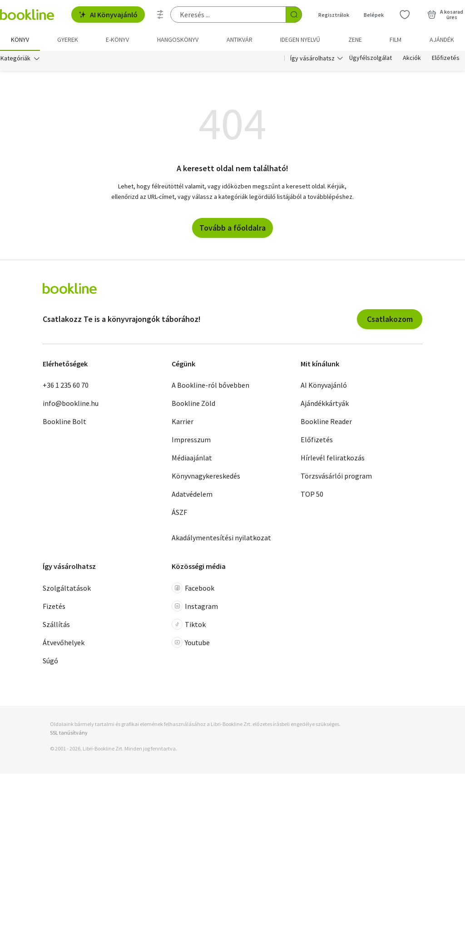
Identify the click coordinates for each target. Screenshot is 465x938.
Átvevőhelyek (63, 643)
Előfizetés (446, 58)
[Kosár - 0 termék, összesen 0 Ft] (445, 14)
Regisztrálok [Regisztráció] (333, 14)
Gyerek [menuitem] (67, 39)
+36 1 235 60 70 (66, 385)
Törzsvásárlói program (336, 476)
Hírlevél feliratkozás (333, 458)
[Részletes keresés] (160, 14)
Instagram (195, 607)
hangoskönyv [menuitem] (177, 39)
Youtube (191, 643)
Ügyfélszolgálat (370, 58)
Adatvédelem (192, 494)
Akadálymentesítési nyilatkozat (221, 538)
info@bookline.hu (71, 404)
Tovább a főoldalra (232, 228)
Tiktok (189, 625)
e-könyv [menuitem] (117, 39)
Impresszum (191, 440)
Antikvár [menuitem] (239, 39)
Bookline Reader (326, 422)
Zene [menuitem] (355, 39)
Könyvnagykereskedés (206, 476)
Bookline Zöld (193, 404)
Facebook (193, 588)
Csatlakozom (390, 320)
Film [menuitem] (395, 39)
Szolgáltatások (67, 588)
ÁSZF (179, 513)
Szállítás (56, 625)
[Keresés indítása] (294, 14)
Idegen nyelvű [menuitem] (300, 39)
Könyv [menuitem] (20, 39)
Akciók (412, 58)
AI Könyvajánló (108, 14)
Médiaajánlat (192, 458)
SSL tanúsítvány (69, 733)
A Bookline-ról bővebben (210, 385)
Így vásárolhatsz (312, 58)
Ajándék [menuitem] (442, 39)
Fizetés (54, 607)
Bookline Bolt (64, 422)
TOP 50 (312, 494)
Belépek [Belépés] (374, 14)
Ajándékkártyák (325, 404)
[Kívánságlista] (405, 15)
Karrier (182, 422)
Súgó (50, 661)
